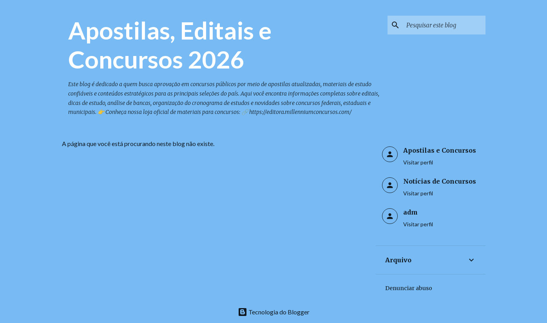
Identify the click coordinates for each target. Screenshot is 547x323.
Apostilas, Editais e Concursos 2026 (170, 45)
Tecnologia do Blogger (274, 312)
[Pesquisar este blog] (444, 25)
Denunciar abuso (408, 288)
